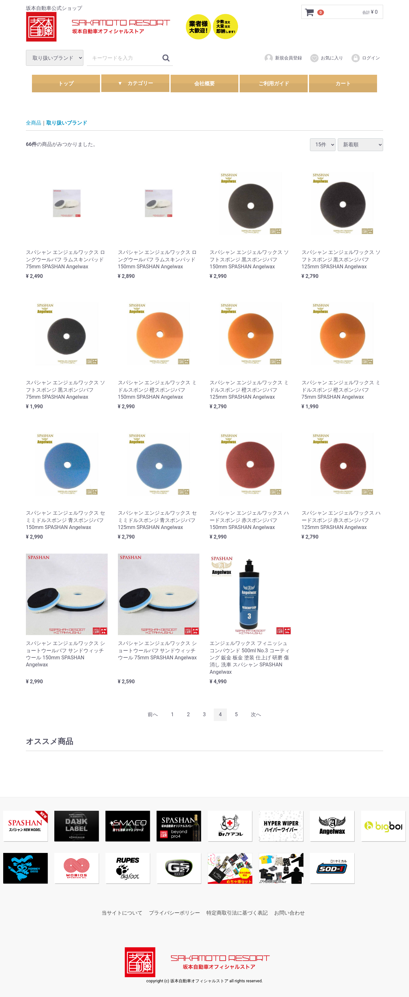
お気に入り (326, 58)
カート (343, 84)
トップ (65, 84)
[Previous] (153, 714)
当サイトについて (122, 913)
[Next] (256, 714)
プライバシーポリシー (174, 913)
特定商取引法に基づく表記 (237, 913)
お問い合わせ (289, 913)
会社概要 (204, 84)
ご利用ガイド (274, 84)
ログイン (365, 58)
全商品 (33, 123)
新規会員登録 (283, 58)
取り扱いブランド (66, 123)
